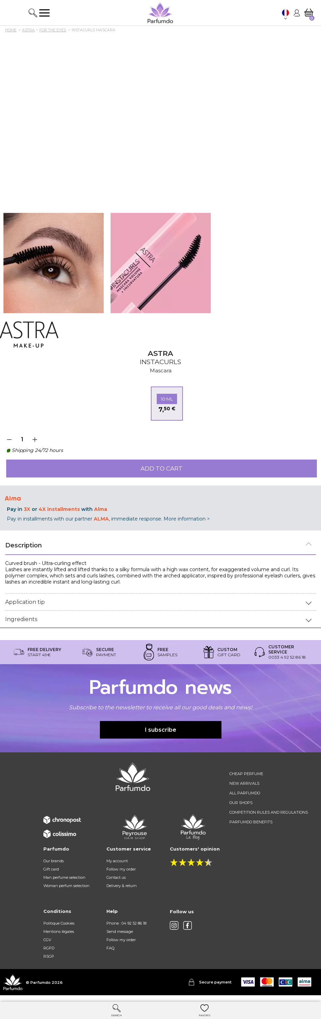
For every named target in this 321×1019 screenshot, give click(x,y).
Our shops (240, 802)
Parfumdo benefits (250, 822)
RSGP (48, 956)
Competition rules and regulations (268, 812)
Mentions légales (58, 931)
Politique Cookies (58, 923)
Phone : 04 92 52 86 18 (126, 923)
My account (117, 860)
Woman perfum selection (66, 885)
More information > (187, 519)
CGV (47, 939)
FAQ (110, 948)
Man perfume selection (64, 877)
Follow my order (121, 869)
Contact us (116, 877)
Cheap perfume (246, 773)
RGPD (48, 948)
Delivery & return (121, 885)
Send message (119, 931)
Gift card (51, 869)
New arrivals (244, 783)
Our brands (53, 860)
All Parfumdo (244, 793)
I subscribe (160, 730)
